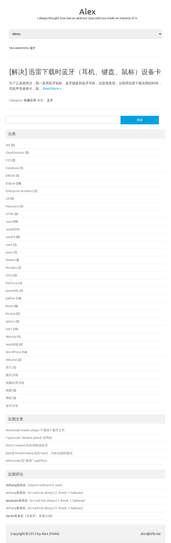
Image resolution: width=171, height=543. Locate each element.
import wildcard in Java (45, 485)
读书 (9, 405)
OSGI (9, 275)
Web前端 (12, 344)
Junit (9, 244)
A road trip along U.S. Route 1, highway (55, 492)
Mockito (11, 267)
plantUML (12, 290)
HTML (10, 213)
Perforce (12, 283)
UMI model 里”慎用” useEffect (26, 460)
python (10, 298)
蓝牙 (50, 100)
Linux (9, 252)
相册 (9, 390)
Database (12, 168)
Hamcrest (12, 206)
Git (8, 198)
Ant (8, 145)
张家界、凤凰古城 (39, 515)
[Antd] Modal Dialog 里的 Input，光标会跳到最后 (39, 453)
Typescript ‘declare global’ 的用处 (29, 437)
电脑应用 (30, 100)
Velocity (11, 336)
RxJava (10, 313)
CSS (8, 160)
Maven (10, 259)
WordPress (13, 352)
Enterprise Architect (19, 191)
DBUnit (10, 175)
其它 (9, 367)
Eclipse (10, 183)
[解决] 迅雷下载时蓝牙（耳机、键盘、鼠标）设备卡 (85, 71)
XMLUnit (11, 359)
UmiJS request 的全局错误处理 (27, 445)
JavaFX (10, 236)
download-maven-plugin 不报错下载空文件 (35, 430)
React (10, 306)
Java (9, 221)
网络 (9, 397)
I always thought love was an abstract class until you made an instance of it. (87, 18)
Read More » (52, 88)
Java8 (10, 229)
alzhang (11, 492)
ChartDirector (15, 152)
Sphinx (10, 321)
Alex (87, 11)
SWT (9, 329)
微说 (9, 375)
